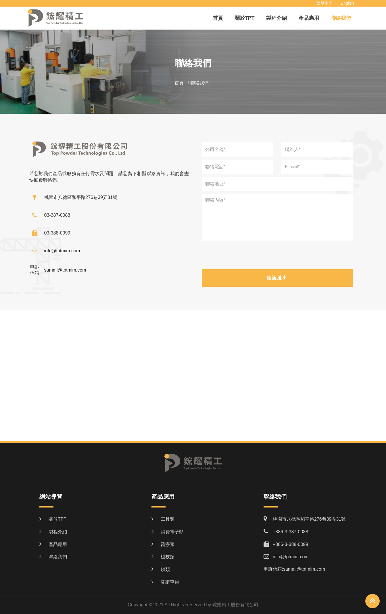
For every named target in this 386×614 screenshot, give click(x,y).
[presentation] (277, 256)
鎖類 (165, 569)
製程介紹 (276, 18)
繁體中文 (324, 3)
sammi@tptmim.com (65, 270)
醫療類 (167, 544)
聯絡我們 (341, 18)
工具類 (167, 519)
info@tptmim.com (62, 250)
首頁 (218, 18)
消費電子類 (172, 531)
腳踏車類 (170, 582)
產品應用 (308, 18)
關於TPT (245, 18)
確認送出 (277, 277)
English (347, 3)
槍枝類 (167, 556)
